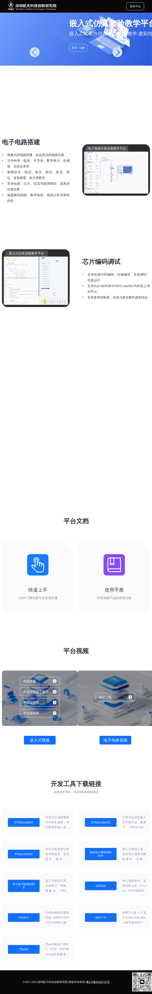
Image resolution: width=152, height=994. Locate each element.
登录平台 (135, 6)
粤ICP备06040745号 (98, 982)
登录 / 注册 (78, 48)
